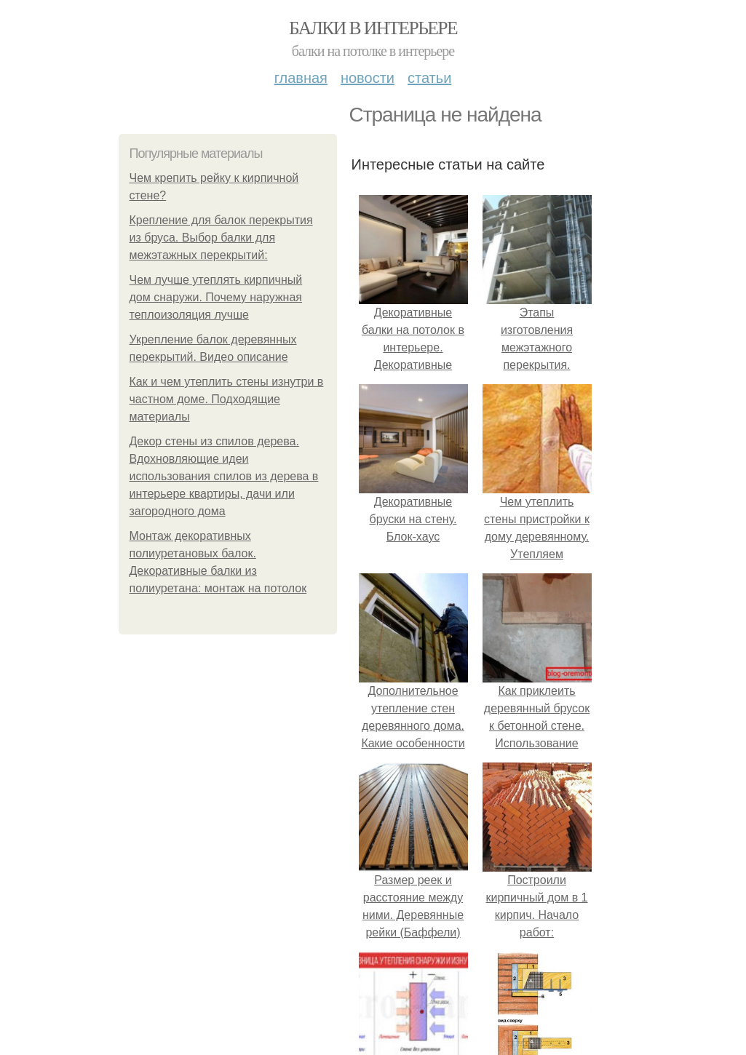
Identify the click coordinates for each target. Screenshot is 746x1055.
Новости (367, 78)
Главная (301, 78)
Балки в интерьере (373, 28)
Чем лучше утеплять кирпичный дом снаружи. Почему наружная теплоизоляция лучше (216, 297)
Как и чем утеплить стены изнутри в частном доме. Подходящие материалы (227, 399)
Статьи (429, 78)
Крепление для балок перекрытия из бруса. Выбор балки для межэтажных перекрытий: (221, 237)
